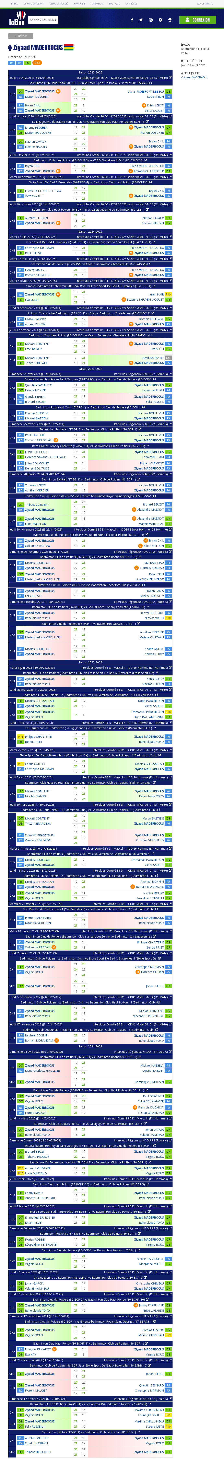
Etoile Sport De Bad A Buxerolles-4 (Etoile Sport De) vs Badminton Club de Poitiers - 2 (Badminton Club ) (90, 755)
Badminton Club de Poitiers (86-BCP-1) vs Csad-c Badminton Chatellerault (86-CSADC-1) (90, 264)
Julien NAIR (156, 294)
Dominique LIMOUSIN (149, 1082)
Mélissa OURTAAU (151, 637)
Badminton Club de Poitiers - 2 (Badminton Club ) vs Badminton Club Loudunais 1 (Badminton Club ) (90, 876)
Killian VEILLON (154, 546)
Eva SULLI (31, 300)
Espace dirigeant (34, 3)
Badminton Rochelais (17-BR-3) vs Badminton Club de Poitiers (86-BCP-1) (90, 1233)
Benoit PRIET (34, 742)
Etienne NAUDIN (36, 147)
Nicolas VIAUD (154, 618)
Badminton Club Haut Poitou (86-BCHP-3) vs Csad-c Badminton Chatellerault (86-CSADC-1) (90, 335)
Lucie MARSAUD (36, 1173)
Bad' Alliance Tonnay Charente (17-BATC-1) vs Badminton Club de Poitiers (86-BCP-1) (90, 446)
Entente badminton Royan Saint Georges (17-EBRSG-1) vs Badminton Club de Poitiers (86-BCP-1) (90, 379)
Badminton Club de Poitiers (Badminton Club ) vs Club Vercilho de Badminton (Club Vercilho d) (90, 854)
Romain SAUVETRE (37, 275)
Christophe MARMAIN (39, 248)
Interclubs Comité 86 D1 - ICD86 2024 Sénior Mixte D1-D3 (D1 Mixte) (124, 237)
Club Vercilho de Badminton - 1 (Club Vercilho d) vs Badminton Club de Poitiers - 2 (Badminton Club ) (90, 909)
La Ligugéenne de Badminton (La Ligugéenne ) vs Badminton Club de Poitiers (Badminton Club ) (90, 728)
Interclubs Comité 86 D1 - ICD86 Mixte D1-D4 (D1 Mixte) (132, 689)
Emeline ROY (33, 349)
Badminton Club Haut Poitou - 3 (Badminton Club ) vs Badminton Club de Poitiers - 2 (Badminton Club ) (90, 810)
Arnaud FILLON (35, 324)
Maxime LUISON (153, 684)
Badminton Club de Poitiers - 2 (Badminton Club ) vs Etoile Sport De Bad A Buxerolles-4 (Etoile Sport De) (90, 958)
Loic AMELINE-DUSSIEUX (147, 166)
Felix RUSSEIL (155, 402)
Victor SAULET (154, 111)
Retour (22, 36)
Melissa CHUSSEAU (151, 1335)
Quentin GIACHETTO (38, 385)
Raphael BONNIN (152, 881)
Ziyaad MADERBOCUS (40, 91)
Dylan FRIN (156, 574)
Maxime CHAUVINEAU (149, 1410)
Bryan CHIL (32, 105)
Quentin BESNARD (151, 1385)
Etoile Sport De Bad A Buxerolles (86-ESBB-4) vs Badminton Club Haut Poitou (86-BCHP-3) (90, 182)
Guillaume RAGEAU (37, 546)
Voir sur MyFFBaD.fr (194, 77)
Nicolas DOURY (153, 893)
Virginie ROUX (34, 717)
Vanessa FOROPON (38, 840)
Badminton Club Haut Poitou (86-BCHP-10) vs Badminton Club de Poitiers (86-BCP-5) (90, 1184)
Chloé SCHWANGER (151, 1101)
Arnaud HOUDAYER (38, 1168)
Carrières (131, 3)
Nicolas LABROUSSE (150, 1259)
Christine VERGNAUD (150, 840)
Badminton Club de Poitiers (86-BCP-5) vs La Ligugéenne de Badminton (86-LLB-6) (90, 1124)
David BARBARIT (152, 358)
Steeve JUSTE (155, 1426)
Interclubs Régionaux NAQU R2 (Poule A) (143, 1052)
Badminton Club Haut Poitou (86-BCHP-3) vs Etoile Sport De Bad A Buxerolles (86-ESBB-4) (90, 83)
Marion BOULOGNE (38, 133)
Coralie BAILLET (153, 1070)
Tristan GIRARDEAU (38, 823)
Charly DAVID (34, 1193)
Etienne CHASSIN (36, 413)
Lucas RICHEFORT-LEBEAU (146, 91)
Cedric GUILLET (35, 764)
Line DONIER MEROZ (149, 579)
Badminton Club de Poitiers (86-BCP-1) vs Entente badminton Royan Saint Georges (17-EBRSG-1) (90, 496)
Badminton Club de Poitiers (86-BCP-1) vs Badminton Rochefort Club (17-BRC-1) (90, 585)
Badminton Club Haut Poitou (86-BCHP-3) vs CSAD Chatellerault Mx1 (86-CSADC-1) (90, 160)
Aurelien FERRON (36, 218)
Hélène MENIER (35, 390)
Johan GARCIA (154, 1129)
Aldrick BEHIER (34, 396)
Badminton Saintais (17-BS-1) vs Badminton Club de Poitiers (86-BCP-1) (90, 479)
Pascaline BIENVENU (150, 898)
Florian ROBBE (35, 1239)
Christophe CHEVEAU (150, 1283)
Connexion (198, 20)
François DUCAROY (151, 1107)
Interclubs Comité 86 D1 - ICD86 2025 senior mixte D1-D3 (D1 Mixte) (124, 78)
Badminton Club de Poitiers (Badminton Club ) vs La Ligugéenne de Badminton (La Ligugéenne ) (90, 936)
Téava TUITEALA (36, 363)
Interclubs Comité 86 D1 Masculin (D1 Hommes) (138, 1118)
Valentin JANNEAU (152, 1135)
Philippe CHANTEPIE (38, 737)
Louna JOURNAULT (151, 1415)
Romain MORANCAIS (150, 886)
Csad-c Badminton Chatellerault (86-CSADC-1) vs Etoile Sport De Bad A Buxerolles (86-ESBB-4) (90, 286)
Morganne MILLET (151, 1264)
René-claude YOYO (37, 618)
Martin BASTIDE (153, 818)
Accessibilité (205, 3)
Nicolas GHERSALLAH (39, 701)
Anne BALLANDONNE (149, 717)
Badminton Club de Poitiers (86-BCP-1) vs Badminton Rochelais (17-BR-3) (90, 1057)
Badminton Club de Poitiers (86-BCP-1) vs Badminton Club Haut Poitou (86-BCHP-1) (90, 1090)
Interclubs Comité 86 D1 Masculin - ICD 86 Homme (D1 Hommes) (126, 668)
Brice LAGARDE (153, 1310)
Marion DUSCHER (36, 96)
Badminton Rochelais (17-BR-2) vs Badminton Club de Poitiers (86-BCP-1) (90, 429)
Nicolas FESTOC (153, 1330)
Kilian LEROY (155, 105)
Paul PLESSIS (33, 253)
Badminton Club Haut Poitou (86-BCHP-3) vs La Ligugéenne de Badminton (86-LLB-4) (90, 209)
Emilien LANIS (154, 591)
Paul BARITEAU (35, 435)
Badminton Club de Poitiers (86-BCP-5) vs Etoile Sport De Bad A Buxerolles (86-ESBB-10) (90, 1365)
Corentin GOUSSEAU (38, 440)
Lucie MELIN (155, 96)
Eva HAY (30, 1354)
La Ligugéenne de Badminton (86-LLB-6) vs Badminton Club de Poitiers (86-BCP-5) (90, 1277)
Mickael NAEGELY (36, 418)
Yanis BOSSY (155, 679)
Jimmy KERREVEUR (151, 1305)
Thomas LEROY (35, 485)
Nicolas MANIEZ (36, 796)
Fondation (97, 3)
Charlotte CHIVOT (36, 1443)
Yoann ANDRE (154, 649)
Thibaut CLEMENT (152, 463)
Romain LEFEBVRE (151, 319)
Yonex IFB (79, 3)
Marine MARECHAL (151, 524)
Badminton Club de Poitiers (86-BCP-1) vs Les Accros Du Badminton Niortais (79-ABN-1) (90, 1404)
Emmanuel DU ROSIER (149, 171)
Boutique (114, 3)
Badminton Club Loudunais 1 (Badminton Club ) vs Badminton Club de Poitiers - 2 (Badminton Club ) (90, 1030)
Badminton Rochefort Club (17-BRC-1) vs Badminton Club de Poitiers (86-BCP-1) (90, 407)
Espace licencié (59, 3)
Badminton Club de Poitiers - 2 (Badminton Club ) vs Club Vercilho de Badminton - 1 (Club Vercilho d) (90, 695)
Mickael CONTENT (37, 344)
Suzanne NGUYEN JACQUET (145, 299)
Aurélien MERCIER (37, 490)
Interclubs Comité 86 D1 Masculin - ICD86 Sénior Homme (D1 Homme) (123, 529)
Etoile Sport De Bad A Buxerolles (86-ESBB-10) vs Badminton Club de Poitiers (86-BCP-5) (90, 1211)
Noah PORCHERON (151, 701)
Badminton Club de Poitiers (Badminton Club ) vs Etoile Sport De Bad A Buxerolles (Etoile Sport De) (90, 673)
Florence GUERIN (152, 972)
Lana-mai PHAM (153, 390)
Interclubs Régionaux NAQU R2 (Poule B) (143, 374)
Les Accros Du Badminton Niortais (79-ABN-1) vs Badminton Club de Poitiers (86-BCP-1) (90, 1162)
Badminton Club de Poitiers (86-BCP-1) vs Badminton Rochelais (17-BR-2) (90, 557)
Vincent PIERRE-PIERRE (148, 1016)
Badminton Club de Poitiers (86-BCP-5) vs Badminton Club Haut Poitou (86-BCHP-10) (90, 1299)
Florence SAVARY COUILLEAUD (45, 457)
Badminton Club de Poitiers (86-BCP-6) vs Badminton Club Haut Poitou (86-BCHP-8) (90, 535)
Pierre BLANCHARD (38, 918)
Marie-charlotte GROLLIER (42, 579)
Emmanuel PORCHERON (147, 712)
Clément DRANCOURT (40, 835)
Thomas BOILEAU (152, 568)
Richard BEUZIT (35, 402)
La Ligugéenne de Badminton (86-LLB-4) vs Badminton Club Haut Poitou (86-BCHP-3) (90, 122)
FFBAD (14, 3)
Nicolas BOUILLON (151, 413)
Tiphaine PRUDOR (37, 1157)
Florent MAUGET (36, 270)
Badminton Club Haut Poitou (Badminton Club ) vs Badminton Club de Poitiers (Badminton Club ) (90, 783)
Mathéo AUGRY (35, 319)
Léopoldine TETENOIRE (40, 1244)
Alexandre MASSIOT (150, 509)
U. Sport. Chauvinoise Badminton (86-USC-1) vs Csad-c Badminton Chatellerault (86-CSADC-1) (90, 313)
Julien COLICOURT (37, 452)
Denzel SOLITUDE (37, 468)
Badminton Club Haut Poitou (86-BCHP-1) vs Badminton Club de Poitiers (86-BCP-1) (90, 1343)
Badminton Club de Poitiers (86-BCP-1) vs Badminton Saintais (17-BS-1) (90, 624)
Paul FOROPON (153, 1096)
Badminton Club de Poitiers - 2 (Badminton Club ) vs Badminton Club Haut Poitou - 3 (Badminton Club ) (90, 1002)
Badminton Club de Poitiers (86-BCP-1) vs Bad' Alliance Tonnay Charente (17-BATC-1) (90, 607)
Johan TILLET (155, 986)
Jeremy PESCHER (36, 127)
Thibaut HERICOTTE (38, 1452)
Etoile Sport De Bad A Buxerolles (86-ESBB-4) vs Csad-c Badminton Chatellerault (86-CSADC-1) (90, 242)
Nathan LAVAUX (35, 141)
